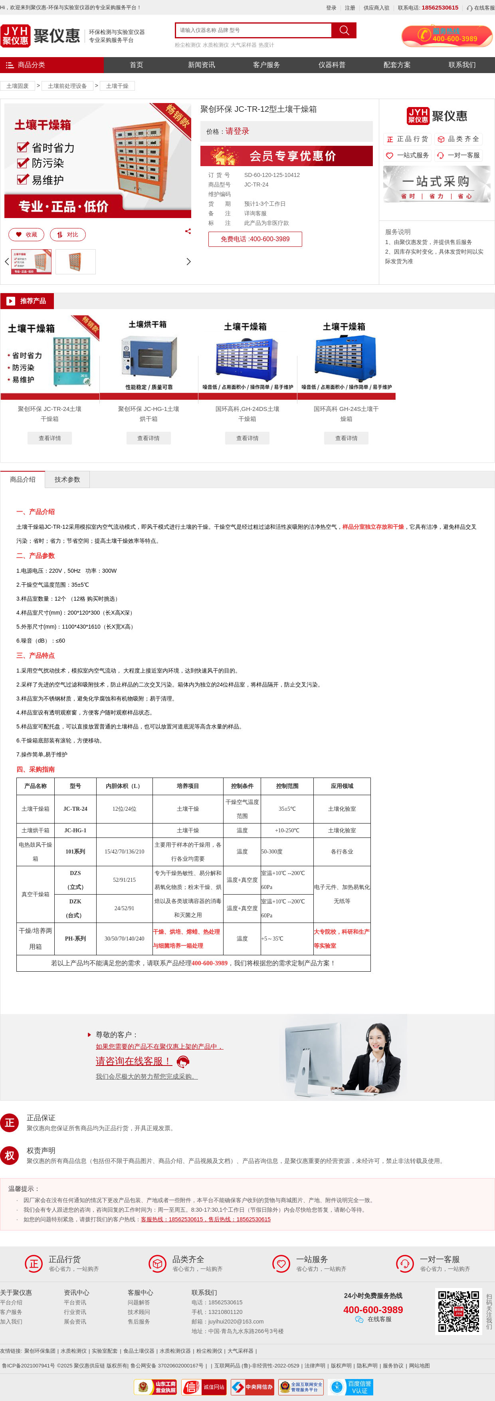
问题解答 (139, 1302)
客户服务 (266, 65)
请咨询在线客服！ (143, 1061)
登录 (331, 8)
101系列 (75, 852)
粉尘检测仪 (188, 45)
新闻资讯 (201, 65)
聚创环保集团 (39, 1351)
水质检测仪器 (175, 1351)
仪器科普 (332, 65)
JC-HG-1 (75, 830)
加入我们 (11, 1321)
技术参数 (67, 479)
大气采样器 (244, 45)
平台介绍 (11, 1302)
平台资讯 (75, 1302)
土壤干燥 (117, 86)
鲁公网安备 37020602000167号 (167, 1366)
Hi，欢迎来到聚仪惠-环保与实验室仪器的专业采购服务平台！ (71, 7)
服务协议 (393, 1366)
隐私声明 (367, 1366)
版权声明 (341, 1366)
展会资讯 (75, 1321)
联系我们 (462, 65)
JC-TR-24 (75, 809)
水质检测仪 (216, 45)
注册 (350, 8)
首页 (136, 65)
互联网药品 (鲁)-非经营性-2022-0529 (256, 1366)
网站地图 (419, 1366)
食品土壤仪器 (138, 1351)
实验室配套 (105, 1351)
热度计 (266, 45)
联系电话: (428, 8)
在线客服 (481, 8)
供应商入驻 (377, 8)
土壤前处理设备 (67, 86)
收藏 (26, 234)
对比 (67, 234)
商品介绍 (23, 479)
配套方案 (397, 65)
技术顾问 (139, 1312)
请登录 (237, 131)
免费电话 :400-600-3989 (255, 239)
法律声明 (315, 1366)
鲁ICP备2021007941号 (28, 1366)
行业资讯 (75, 1312)
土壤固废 (17, 86)
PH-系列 (75, 939)
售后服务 (139, 1321)
